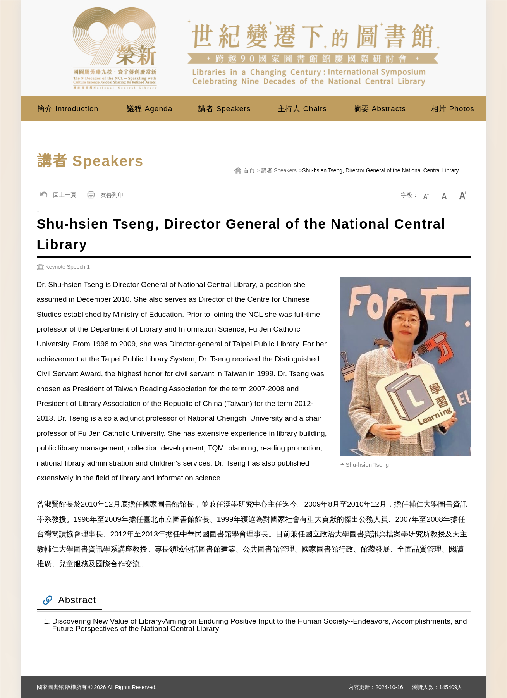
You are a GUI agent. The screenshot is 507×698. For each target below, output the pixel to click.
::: (39, 209)
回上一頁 (56, 195)
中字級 (447, 195)
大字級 (464, 195)
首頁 (249, 170)
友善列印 (104, 195)
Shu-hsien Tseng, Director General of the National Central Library (380, 170)
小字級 (430, 195)
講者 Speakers (279, 170)
